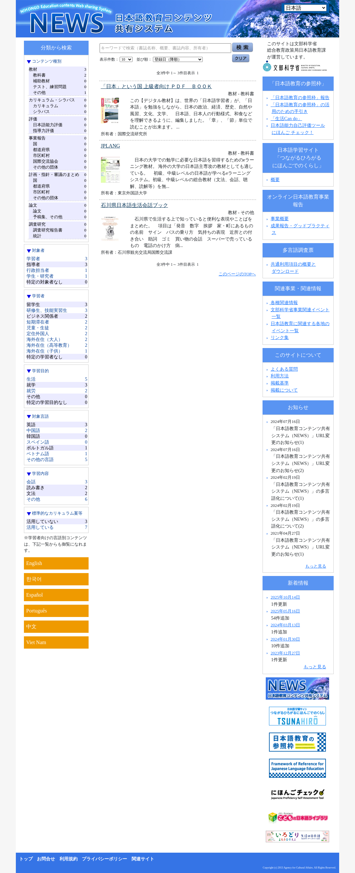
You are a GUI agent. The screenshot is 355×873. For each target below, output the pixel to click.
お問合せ (46, 859)
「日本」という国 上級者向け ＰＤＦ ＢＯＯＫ (156, 86)
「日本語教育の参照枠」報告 (300, 97)
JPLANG (110, 146)
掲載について (284, 390)
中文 (31, 626)
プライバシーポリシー (104, 859)
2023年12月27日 (285, 653)
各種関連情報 (281, 302)
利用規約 (68, 859)
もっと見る (315, 566)
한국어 (34, 579)
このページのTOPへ (237, 274)
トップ (26, 859)
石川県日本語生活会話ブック (134, 205)
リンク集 (280, 337)
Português (36, 610)
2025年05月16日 (285, 611)
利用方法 (280, 375)
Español (34, 595)
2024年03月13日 (285, 624)
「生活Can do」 (286, 118)
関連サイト (143, 859)
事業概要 (280, 218)
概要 (275, 179)
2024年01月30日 (285, 639)
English (34, 563)
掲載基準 (280, 382)
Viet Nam (36, 642)
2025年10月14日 (285, 597)
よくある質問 (284, 369)
